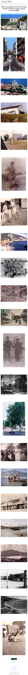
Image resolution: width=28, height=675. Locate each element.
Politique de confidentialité (14, 669)
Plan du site (14, 668)
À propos (14, 665)
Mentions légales (14, 667)
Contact (14, 666)
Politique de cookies (14, 670)
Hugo (15, 672)
